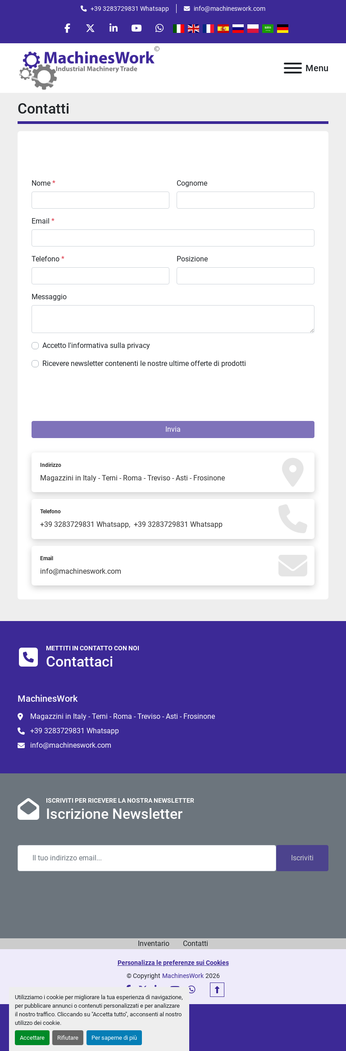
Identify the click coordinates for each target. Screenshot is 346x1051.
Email (43, 221)
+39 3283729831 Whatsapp (130, 8)
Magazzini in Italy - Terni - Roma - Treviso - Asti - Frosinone (132, 478)
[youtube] (136, 28)
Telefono (48, 259)
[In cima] (217, 989)
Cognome (192, 183)
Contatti (195, 943)
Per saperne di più (114, 1037)
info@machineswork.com (229, 8)
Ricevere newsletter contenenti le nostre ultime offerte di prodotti (144, 363)
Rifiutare (67, 1037)
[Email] (147, 858)
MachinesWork (183, 975)
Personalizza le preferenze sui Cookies (173, 962)
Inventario (153, 943)
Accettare (32, 1037)
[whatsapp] (159, 28)
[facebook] (67, 28)
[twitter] (90, 28)
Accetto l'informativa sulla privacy (96, 345)
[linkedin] (113, 28)
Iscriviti (302, 858)
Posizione (192, 259)
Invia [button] (173, 429)
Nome (43, 183)
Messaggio (49, 296)
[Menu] (293, 68)
